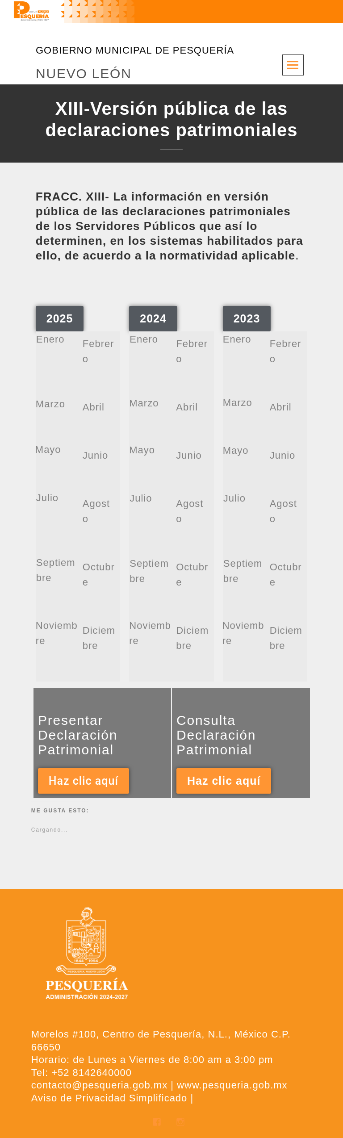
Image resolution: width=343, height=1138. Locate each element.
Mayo (48, 449)
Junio (96, 455)
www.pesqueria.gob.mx (232, 1085)
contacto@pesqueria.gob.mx (99, 1085)
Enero (50, 339)
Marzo (50, 404)
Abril (94, 407)
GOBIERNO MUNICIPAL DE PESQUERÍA (135, 50)
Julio (47, 497)
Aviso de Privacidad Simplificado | (112, 1098)
